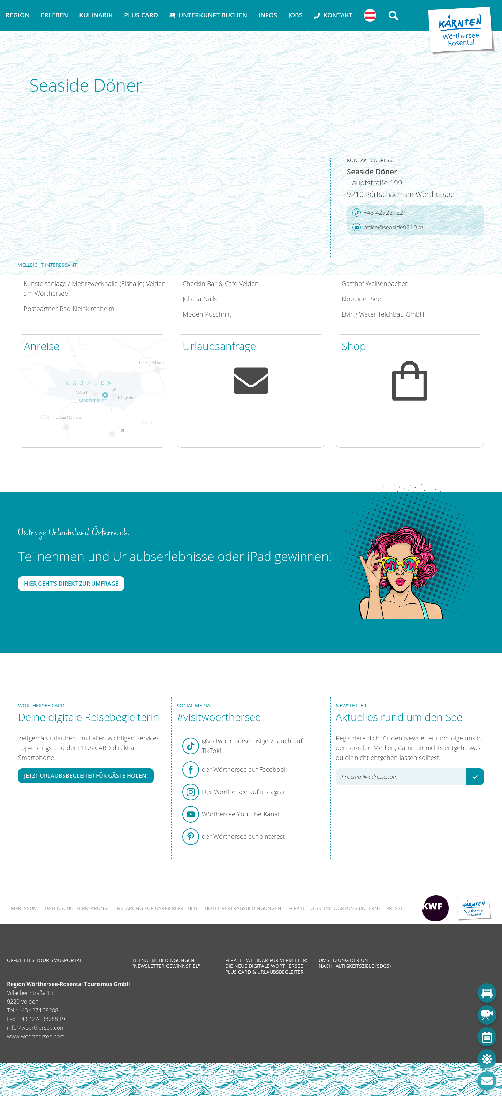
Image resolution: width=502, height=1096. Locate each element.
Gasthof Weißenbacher (375, 283)
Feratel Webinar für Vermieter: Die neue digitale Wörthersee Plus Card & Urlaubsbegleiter (266, 966)
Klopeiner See (361, 299)
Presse (394, 908)
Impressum (23, 908)
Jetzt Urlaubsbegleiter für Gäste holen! (86, 775)
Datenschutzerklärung (76, 908)
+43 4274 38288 (38, 1010)
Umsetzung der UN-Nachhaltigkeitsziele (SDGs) (355, 963)
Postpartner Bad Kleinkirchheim (69, 308)
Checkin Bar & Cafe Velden (221, 283)
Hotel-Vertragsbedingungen (243, 908)
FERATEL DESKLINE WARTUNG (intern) (334, 908)
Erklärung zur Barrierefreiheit (156, 908)
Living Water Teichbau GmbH (383, 314)
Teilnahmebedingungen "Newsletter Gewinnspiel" (166, 963)
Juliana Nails (200, 299)
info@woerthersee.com (36, 1028)
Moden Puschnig (207, 314)
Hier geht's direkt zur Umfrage (71, 583)
